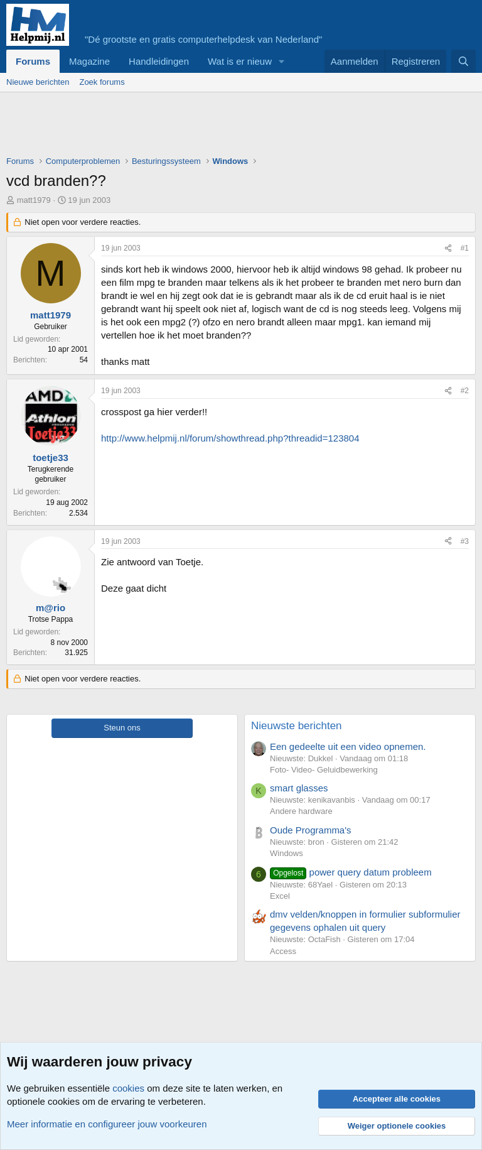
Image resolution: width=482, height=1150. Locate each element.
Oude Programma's (310, 830)
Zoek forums (101, 82)
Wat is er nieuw (240, 61)
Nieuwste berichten (296, 726)
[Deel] (448, 248)
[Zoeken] (463, 61)
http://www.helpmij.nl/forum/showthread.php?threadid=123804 (230, 438)
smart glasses (299, 788)
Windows (286, 853)
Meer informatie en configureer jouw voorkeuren (107, 1124)
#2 (465, 390)
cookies (128, 1088)
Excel (280, 896)
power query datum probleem (351, 872)
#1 (465, 248)
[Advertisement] (234, 127)
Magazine (89, 61)
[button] (282, 61)
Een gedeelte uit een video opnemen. (348, 746)
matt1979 (34, 200)
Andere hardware (301, 811)
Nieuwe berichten (37, 82)
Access (283, 951)
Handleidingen (159, 61)
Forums (33, 61)
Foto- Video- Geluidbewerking (324, 769)
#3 (465, 541)
